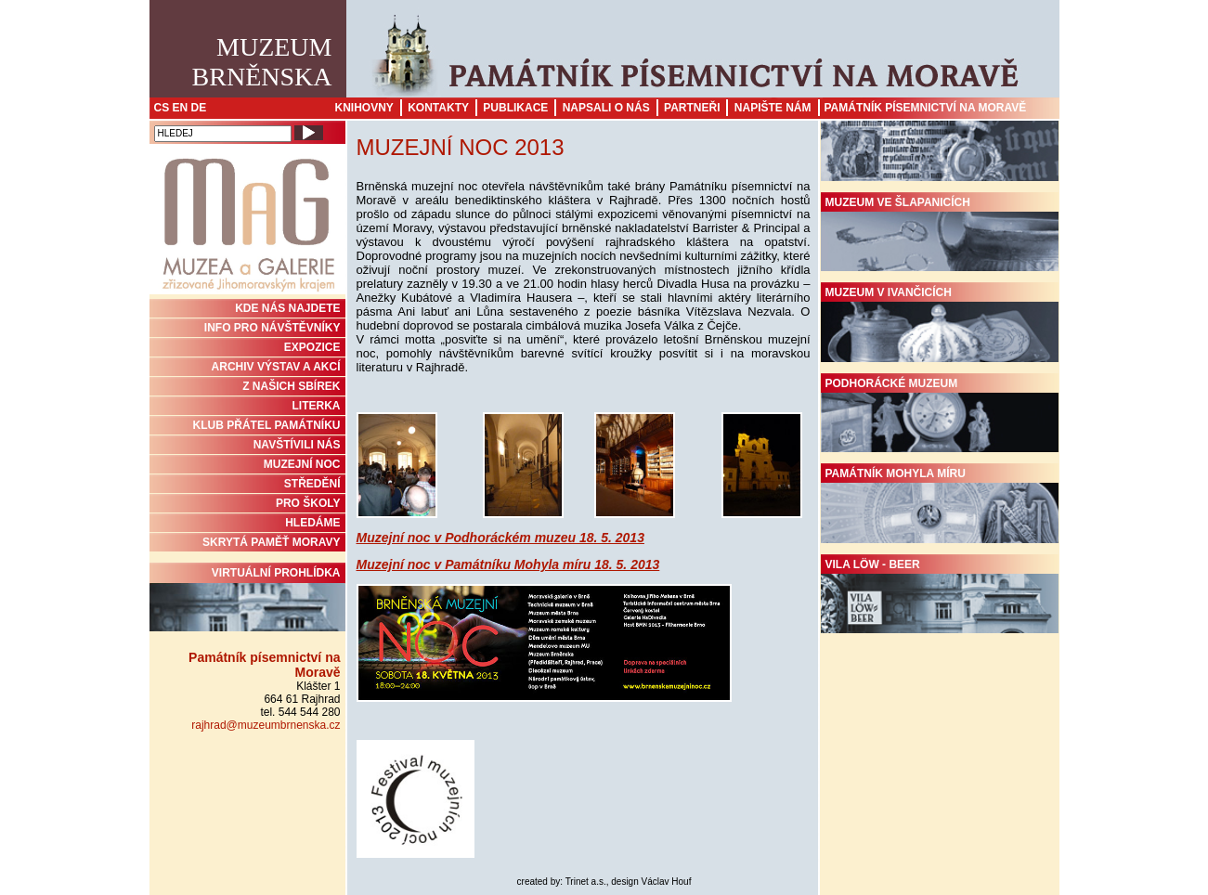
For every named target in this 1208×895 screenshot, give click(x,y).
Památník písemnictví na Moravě (926, 107)
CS (162, 107)
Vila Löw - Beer (940, 596)
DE (199, 107)
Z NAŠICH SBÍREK (291, 386)
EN (180, 107)
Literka (316, 405)
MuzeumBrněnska (262, 61)
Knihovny (364, 107)
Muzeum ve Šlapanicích (940, 234)
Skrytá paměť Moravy (271, 542)
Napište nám (773, 107)
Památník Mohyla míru (940, 505)
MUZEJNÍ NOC (302, 464)
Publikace (515, 107)
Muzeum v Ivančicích (940, 324)
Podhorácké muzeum (940, 415)
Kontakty (438, 107)
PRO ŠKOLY (308, 503)
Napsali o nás (606, 107)
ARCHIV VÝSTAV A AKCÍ (276, 366)
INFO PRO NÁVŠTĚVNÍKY (272, 327)
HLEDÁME (312, 522)
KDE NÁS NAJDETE (287, 308)
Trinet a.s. (585, 881)
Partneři (692, 107)
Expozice (312, 347)
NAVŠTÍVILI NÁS (297, 444)
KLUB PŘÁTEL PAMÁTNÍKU (267, 425)
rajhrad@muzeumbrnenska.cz (265, 725)
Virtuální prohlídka (247, 598)
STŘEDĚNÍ (312, 483)
